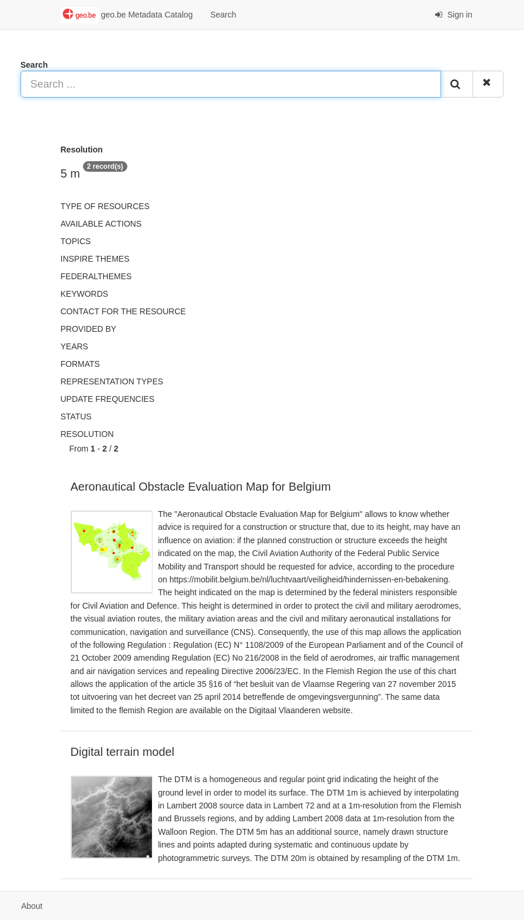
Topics (76, 241)
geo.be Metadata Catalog (127, 15)
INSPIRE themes (95, 258)
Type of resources (105, 206)
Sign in (454, 14)
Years (74, 346)
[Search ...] (230, 84)
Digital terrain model (123, 751)
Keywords (85, 293)
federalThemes (96, 276)
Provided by (89, 329)
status (76, 416)
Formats (80, 364)
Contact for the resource (123, 311)
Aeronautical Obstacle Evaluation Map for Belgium (201, 486)
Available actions (101, 223)
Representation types (112, 381)
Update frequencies (108, 399)
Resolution (87, 434)
